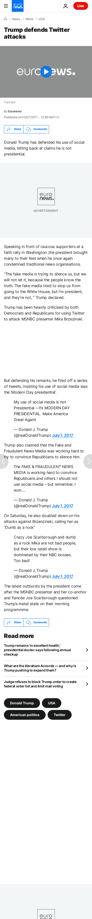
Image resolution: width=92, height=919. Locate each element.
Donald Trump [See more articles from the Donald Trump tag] (22, 703)
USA (42, 19)
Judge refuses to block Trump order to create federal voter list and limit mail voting (40, 684)
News (16, 19)
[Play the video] (46, 72)
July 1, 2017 (62, 435)
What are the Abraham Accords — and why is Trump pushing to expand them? (40, 668)
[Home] (5, 19)
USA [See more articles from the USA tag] (51, 703)
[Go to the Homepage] (18, 6)
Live (80, 6)
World (29, 19)
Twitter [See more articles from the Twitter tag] (60, 714)
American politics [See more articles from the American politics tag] (24, 714)
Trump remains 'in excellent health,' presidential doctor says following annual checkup (37, 649)
